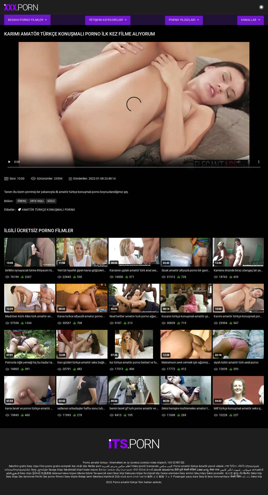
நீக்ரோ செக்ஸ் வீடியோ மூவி (115, 469)
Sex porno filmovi (53, 476)
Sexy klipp (12, 476)
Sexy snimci (187, 473)
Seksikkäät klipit (73, 469)
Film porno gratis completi (55, 466)
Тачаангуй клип (103, 473)
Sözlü (51, 201)
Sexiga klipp (56, 469)
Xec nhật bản (79, 466)
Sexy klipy (200, 473)
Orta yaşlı (36, 201)
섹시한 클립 (232, 473)
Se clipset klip (152, 473)
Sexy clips (33, 466)
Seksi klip (256, 473)
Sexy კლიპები (40, 469)
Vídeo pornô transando (145, 466)
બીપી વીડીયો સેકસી (143, 469)
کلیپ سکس (166, 466)
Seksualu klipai (134, 473)
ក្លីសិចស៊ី (36, 473)
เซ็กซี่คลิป (245, 473)
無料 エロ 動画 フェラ (160, 476)
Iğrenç (22, 201)
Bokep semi (85, 476)
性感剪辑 (46, 473)
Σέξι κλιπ (121, 476)
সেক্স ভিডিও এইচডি (234, 466)
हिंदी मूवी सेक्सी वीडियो (185, 469)
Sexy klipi (119, 473)
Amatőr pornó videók (211, 466)
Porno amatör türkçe (185, 466)
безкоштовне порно (64, 473)
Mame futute (84, 473)
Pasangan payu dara (186, 476)
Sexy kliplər (71, 476)
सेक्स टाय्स (215, 469)
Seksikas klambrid (104, 476)
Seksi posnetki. (216, 473)
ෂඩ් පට (246, 476)
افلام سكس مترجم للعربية (116, 466)
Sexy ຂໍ (203, 476)
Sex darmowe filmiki (31, 476)
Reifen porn (94, 466)
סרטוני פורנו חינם (137, 476)
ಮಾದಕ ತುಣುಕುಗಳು (164, 469)
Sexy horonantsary (218, 476)
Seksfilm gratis (18, 466)
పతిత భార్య (203, 469)
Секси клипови (170, 473)
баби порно (90, 469)
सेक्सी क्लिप (236, 476)
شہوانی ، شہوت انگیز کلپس (236, 469)
